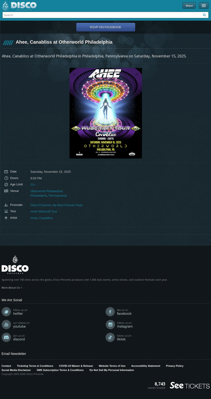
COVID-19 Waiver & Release (76, 365)
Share (189, 5)
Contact (6, 365)
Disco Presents (19, 6)
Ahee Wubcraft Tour (43, 211)
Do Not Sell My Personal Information (112, 370)
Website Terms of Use (112, 365)
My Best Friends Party (68, 205)
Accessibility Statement (145, 365)
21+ (33, 184)
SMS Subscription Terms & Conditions (60, 370)
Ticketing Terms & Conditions (35, 365)
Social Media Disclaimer (16, 370)
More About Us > (12, 287)
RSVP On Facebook (105, 27)
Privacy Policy (175, 365)
